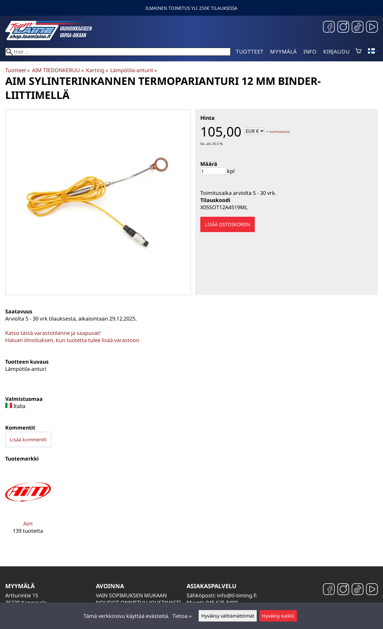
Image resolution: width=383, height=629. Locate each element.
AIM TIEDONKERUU (58, 70)
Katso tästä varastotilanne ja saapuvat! (52, 333)
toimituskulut (279, 131)
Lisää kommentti (28, 439)
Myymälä (283, 51)
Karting (97, 70)
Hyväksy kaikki (278, 616)
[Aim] (28, 506)
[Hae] (118, 52)
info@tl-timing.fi (237, 595)
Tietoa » (182, 616)
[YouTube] (372, 27)
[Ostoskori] (358, 51)
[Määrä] (213, 171)
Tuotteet (250, 51)
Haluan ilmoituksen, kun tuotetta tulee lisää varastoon (72, 340)
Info (310, 51)
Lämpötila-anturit (133, 70)
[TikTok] (357, 27)
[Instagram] (343, 27)
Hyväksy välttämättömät (227, 616)
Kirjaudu (336, 51)
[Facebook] (329, 27)
